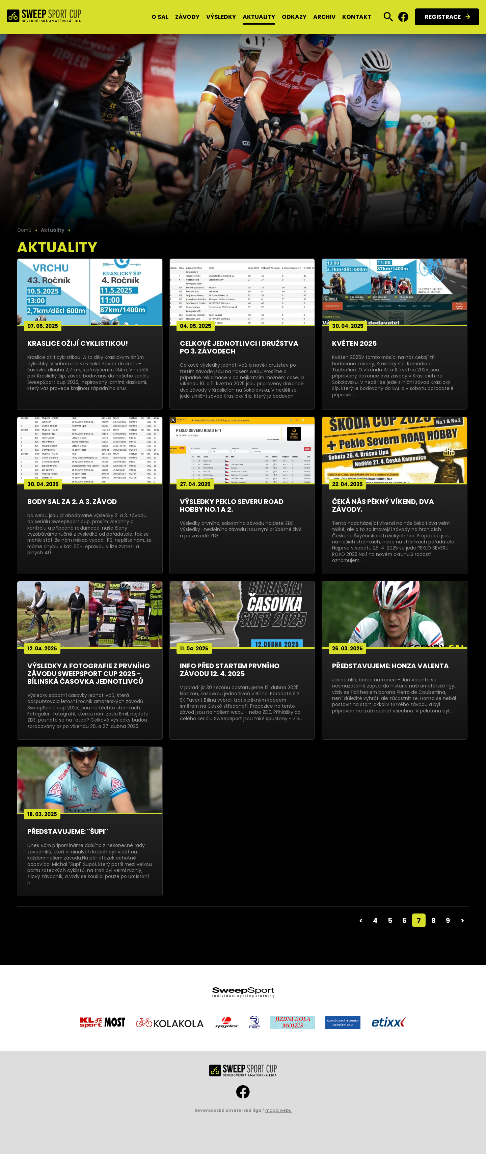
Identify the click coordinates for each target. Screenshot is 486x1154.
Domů (24, 230)
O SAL (160, 17)
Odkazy (294, 17)
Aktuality (259, 17)
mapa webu (278, 1110)
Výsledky (221, 17)
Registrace (443, 17)
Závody (187, 17)
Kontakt (356, 17)
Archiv (324, 17)
